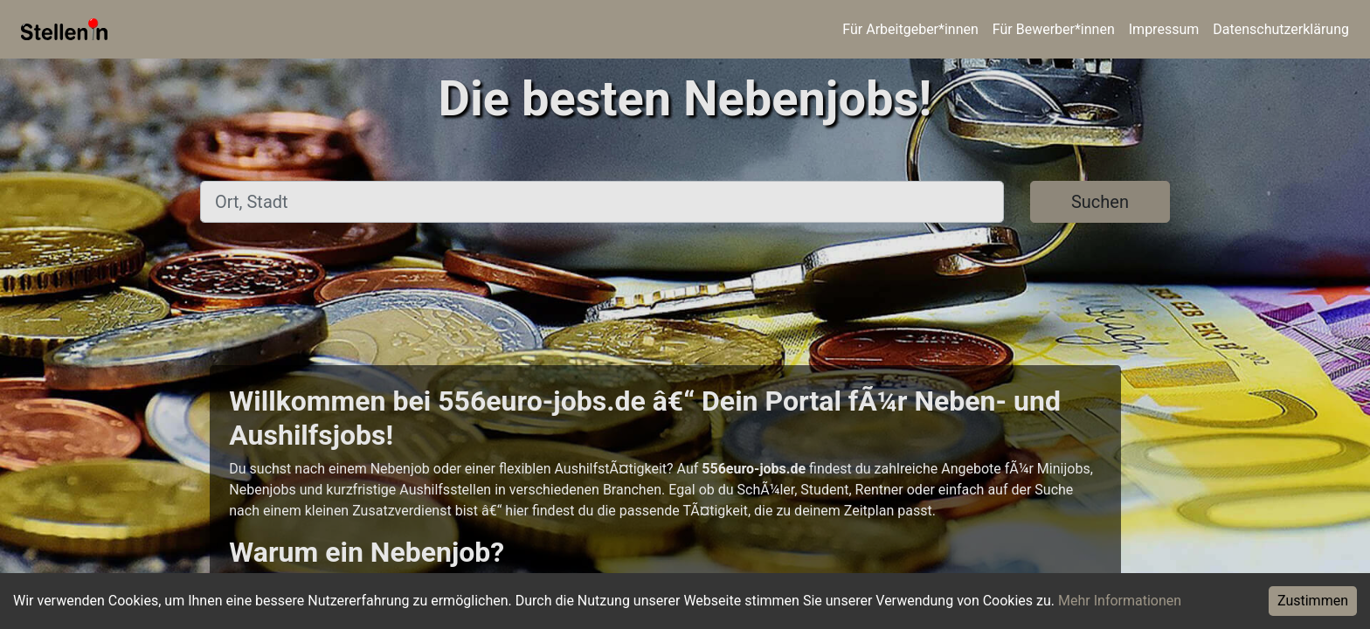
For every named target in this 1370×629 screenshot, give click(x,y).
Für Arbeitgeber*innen (910, 29)
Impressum (1164, 29)
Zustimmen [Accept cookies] (1312, 600)
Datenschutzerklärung (1281, 29)
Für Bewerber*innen (1054, 29)
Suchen (1100, 201)
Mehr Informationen (1119, 600)
